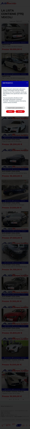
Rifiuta (10, 111)
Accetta (20, 111)
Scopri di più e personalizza (15, 107)
